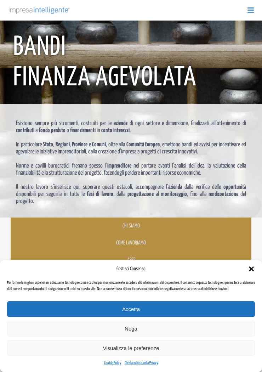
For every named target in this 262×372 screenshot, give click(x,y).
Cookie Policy (112, 363)
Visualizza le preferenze (131, 348)
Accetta (131, 309)
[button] (251, 268)
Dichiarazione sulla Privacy (141, 363)
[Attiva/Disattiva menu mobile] (251, 10)
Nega (131, 329)
